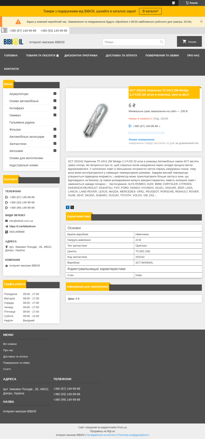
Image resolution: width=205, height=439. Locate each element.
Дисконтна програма (80, 55)
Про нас (193, 55)
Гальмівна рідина (22, 122)
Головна (11, 55)
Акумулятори (18, 94)
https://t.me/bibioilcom (22, 226)
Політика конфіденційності (133, 435)
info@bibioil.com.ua (21, 220)
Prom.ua (122, 427)
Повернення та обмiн (162, 55)
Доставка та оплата (121, 55)
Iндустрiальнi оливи (23, 165)
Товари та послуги (40, 55)
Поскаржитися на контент (101, 435)
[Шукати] (161, 42)
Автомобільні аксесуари (26, 136)
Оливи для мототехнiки (26, 158)
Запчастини (17, 143)
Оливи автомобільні (23, 101)
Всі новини (10, 343)
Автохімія (16, 151)
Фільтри (15, 129)
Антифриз (16, 108)
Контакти (11, 68)
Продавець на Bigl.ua (102, 431)
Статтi (7, 369)
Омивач (15, 115)
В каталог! (150, 11)
